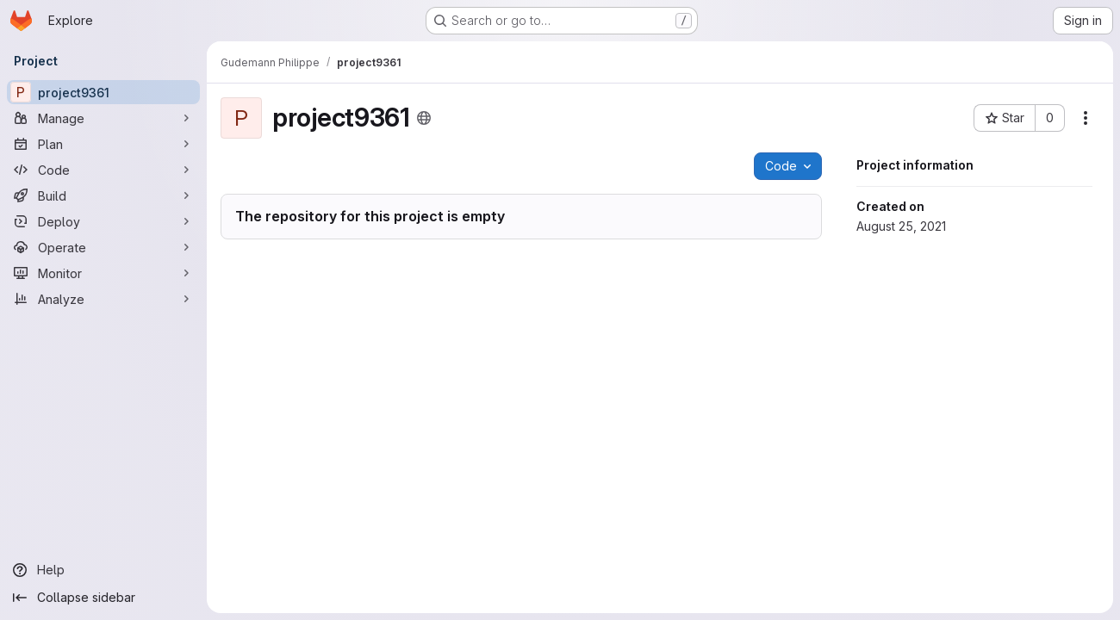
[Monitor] (103, 273)
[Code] (103, 170)
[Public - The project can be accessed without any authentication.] (424, 118)
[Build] (103, 195)
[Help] (103, 570)
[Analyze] (103, 299)
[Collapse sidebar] (103, 598)
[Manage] (103, 118)
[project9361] (103, 92)
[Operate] (103, 247)
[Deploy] (103, 221)
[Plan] (103, 144)
